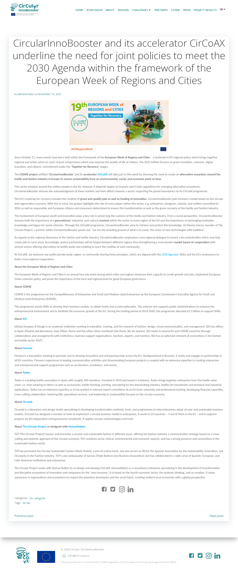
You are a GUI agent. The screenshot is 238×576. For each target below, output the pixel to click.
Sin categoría (37, 498)
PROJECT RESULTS (205, 10)
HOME (79, 10)
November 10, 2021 (50, 94)
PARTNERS (161, 10)
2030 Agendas (170, 254)
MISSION (123, 10)
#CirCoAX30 (94, 10)
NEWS (187, 10)
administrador (26, 94)
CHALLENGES (141, 10)
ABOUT (110, 10)
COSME (175, 10)
